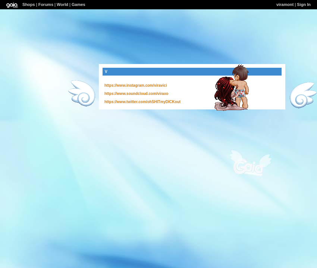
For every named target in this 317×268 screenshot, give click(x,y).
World (62, 4)
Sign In (304, 4)
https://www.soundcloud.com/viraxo (136, 94)
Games (78, 4)
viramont (285, 4)
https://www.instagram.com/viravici (135, 85)
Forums (45, 4)
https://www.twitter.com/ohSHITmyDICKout (142, 102)
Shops (28, 4)
